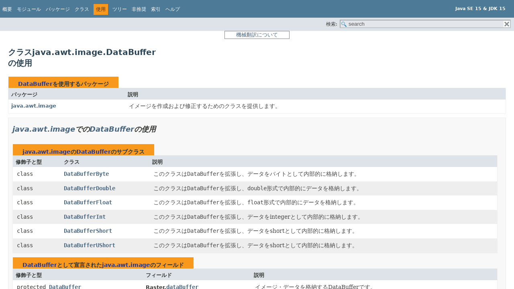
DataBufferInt (85, 217)
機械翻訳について (257, 35)
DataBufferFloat (88, 202)
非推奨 (139, 9)
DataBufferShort (88, 231)
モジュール (29, 9)
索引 (156, 9)
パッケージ (58, 9)
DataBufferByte (86, 174)
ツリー (119, 9)
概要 (7, 9)
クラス (82, 9)
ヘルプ (172, 9)
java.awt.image (33, 106)
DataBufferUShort (89, 245)
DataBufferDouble (89, 188)
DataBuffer (35, 84)
